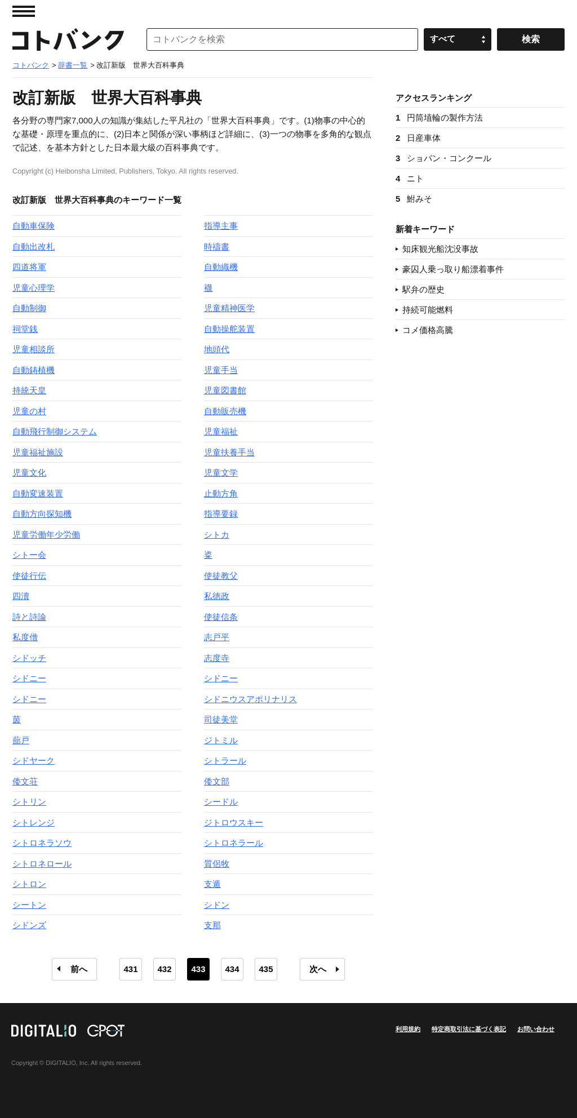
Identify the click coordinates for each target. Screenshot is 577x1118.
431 (130, 969)
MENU (23, 11)
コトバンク (68, 39)
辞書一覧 (72, 65)
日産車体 (418, 138)
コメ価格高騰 (427, 330)
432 (164, 969)
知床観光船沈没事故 (440, 249)
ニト (410, 178)
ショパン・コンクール (443, 158)
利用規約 (408, 1029)
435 (266, 969)
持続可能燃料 (427, 309)
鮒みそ (414, 199)
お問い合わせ (535, 1029)
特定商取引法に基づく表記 (469, 1029)
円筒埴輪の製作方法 (439, 117)
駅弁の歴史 (423, 289)
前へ (78, 969)
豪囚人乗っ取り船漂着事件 (453, 269)
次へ (317, 969)
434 (232, 969)
